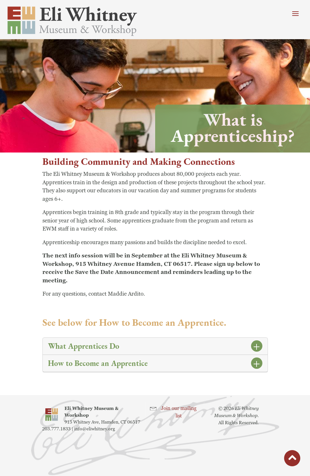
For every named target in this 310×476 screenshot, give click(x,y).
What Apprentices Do (83, 346)
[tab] (155, 346)
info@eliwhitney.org (94, 429)
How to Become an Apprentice (98, 363)
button (292, 459)
